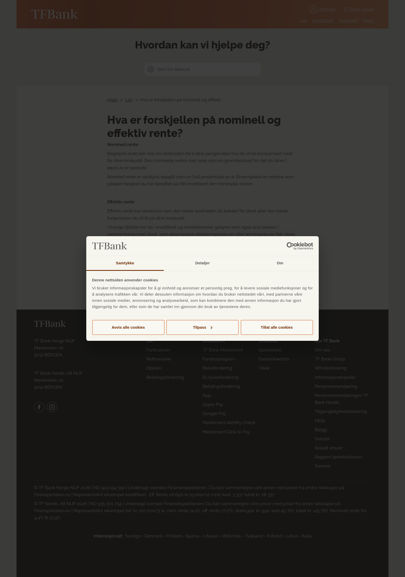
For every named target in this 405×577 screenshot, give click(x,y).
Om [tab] (280, 263)
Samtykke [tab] (125, 263)
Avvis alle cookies (128, 327)
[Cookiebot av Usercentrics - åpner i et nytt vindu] (290, 246)
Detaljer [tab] (202, 263)
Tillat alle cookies (277, 327)
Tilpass (202, 327)
